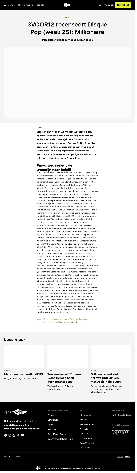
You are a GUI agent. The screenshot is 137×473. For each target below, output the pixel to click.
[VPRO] (120, 432)
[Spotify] (5, 435)
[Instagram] (9, 435)
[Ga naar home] (67, 4)
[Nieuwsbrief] (123, 5)
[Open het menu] (9, 5)
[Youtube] (22, 435)
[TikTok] (18, 435)
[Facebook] (13, 435)
